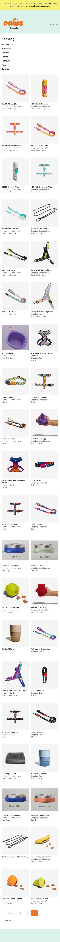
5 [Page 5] (47, 913)
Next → (7, 920)
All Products (7, 44)
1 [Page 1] (20, 913)
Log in (51, 4)
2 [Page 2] (27, 913)
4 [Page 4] (41, 913)
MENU (52, 24)
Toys (4, 65)
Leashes (5, 52)
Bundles (5, 69)
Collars (5, 57)
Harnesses (6, 48)
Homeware (7, 61)
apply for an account (40, 6)
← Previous (9, 913)
